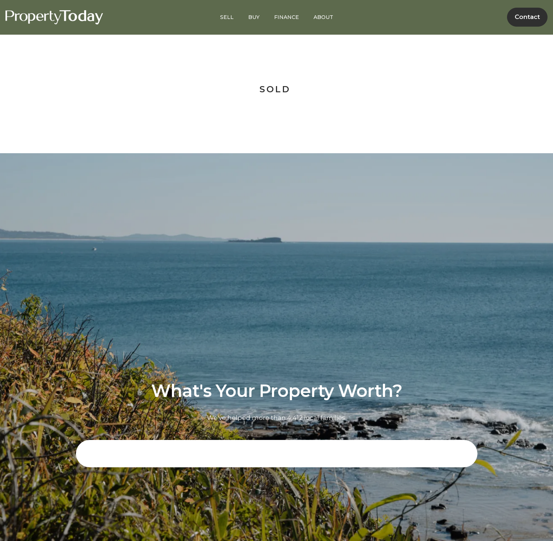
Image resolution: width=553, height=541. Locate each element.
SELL (227, 17)
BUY (254, 17)
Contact (527, 16)
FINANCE (286, 17)
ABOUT (323, 17)
